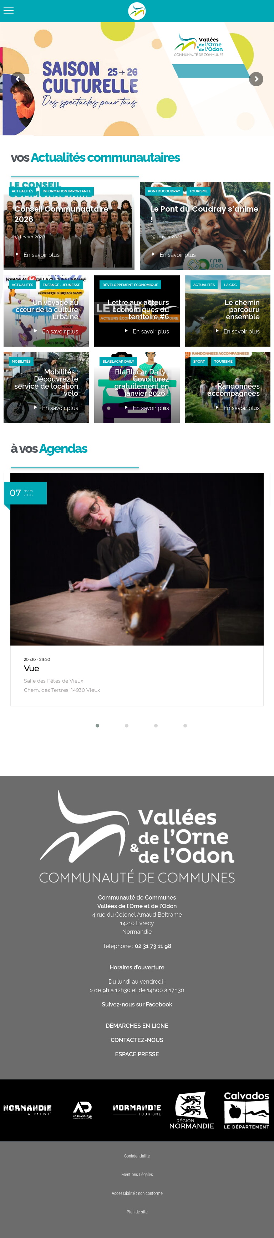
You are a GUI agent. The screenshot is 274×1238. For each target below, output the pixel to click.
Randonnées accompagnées (234, 390)
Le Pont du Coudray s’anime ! (204, 214)
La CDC (230, 285)
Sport (199, 361)
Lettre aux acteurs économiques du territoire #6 (138, 309)
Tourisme (198, 191)
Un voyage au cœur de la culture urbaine (47, 309)
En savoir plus (37, 255)
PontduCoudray (164, 191)
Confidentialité (137, 1156)
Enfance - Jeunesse (61, 285)
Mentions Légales (137, 1174)
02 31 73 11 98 (153, 946)
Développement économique (130, 285)
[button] (93, 725)
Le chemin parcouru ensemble (242, 309)
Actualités (22, 191)
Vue (31, 668)
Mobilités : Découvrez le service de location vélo (46, 383)
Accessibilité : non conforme (137, 1193)
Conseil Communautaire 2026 (61, 214)
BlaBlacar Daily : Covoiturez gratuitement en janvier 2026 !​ (142, 383)
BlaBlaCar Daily (118, 361)
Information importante (66, 191)
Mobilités (21, 361)
